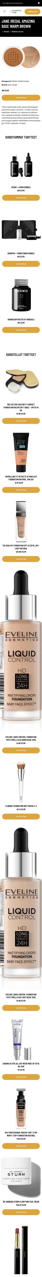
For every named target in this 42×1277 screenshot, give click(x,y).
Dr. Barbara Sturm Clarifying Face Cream (21, 1201)
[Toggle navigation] (4, 11)
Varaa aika (32, 12)
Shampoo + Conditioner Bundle (21, 253)
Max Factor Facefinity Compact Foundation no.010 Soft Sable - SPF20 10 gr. (21, 407)
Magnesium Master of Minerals (21, 319)
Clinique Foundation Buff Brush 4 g (21, 806)
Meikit (6, 31)
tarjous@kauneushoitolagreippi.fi (12, 3)
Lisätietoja (21, 98)
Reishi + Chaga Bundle (21, 187)
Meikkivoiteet (17, 31)
